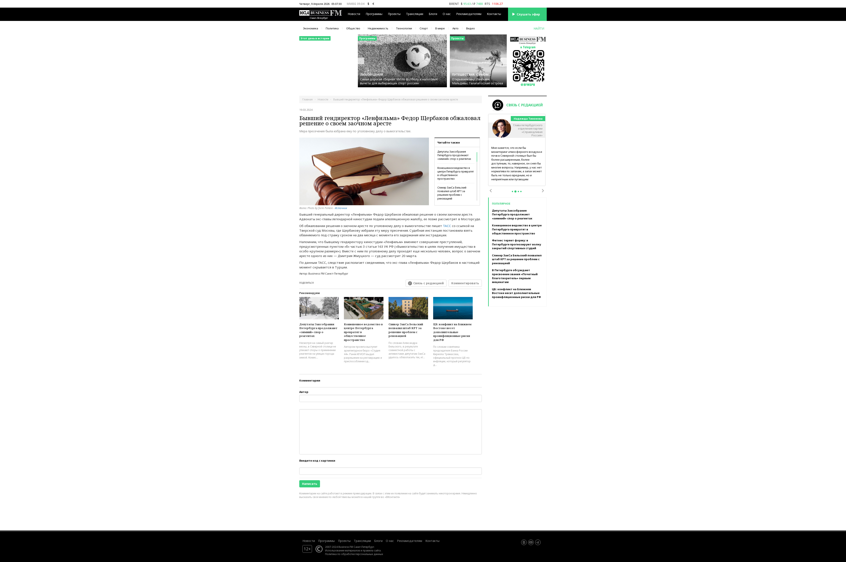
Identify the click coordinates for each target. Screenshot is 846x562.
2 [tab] (515, 191)
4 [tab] (521, 191)
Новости (354, 14)
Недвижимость (378, 28)
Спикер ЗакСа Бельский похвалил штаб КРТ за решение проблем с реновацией (451, 193)
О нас (447, 14)
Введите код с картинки (317, 460)
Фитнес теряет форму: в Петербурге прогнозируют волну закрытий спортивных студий (516, 244)
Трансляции (414, 14)
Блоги (433, 14)
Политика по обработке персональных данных (354, 554)
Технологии (404, 28)
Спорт (424, 28)
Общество (353, 28)
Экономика (310, 28)
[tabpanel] (516, 150)
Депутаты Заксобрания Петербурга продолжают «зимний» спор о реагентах (454, 155)
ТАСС (447, 226)
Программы (374, 14)
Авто (455, 28)
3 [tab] (518, 191)
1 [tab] (512, 191)
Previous (490, 190)
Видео (470, 28)
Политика (332, 28)
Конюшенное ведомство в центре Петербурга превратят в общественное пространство (455, 173)
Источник (341, 208)
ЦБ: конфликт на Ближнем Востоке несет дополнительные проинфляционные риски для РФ (452, 332)
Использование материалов (342, 550)
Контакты (494, 14)
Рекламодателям (468, 14)
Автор (303, 392)
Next (542, 190)
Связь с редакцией (428, 283)
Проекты (394, 14)
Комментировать (465, 283)
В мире (440, 28)
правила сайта (372, 550)
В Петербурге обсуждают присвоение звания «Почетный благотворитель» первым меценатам (515, 276)
